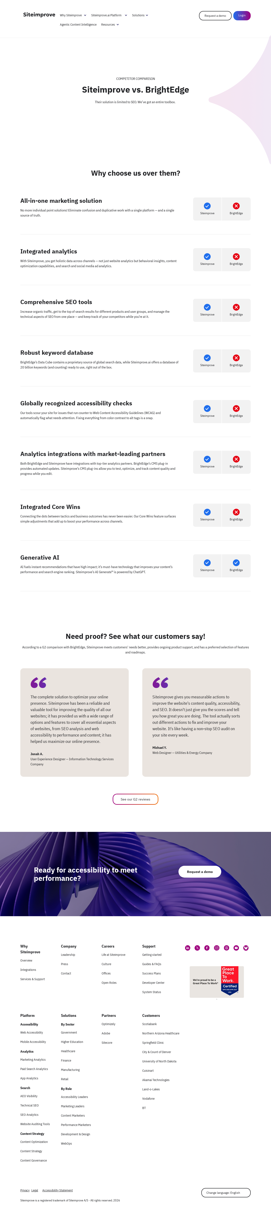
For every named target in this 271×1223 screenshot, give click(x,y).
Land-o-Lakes (151, 1089)
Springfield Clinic (153, 1043)
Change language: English (223, 1193)
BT (144, 1108)
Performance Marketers (76, 1125)
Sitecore (107, 1043)
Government (69, 1032)
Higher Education (72, 1042)
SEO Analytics (29, 1115)
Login (242, 15)
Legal (34, 1190)
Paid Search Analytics (34, 1069)
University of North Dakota (159, 1061)
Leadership (68, 955)
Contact (66, 973)
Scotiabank (149, 1024)
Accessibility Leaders (74, 1097)
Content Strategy (31, 1151)
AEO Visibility (28, 1096)
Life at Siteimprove (113, 955)
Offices (106, 973)
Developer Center (153, 983)
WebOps (66, 1143)
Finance (66, 1060)
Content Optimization (34, 1142)
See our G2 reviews (135, 799)
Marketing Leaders (72, 1106)
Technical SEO (29, 1105)
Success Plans (151, 973)
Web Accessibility (31, 1032)
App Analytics (29, 1078)
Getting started (152, 955)
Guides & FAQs (151, 964)
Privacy (25, 1190)
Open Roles (109, 983)
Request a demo (215, 16)
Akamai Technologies (156, 1080)
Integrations (28, 970)
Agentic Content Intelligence (78, 24)
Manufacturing (70, 1070)
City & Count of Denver (156, 1052)
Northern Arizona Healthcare (160, 1033)
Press (64, 964)
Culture (106, 964)
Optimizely (108, 1024)
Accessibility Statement (57, 1190)
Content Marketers (73, 1115)
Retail (64, 1079)
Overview (26, 960)
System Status (151, 992)
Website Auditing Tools (35, 1124)
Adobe (106, 1033)
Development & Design (75, 1134)
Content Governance (33, 1160)
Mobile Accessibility (33, 1042)
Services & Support (32, 979)
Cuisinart (148, 1071)
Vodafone (148, 1099)
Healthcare (68, 1051)
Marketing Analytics (33, 1060)
